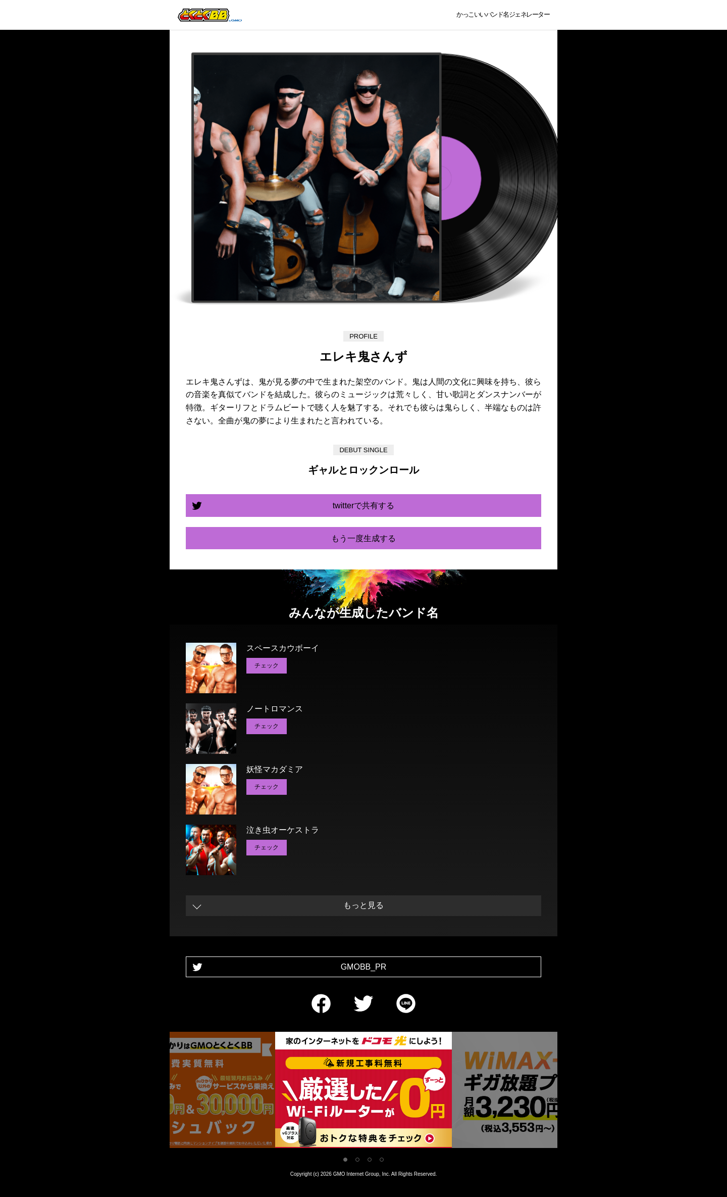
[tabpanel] (363, 1092)
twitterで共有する (364, 505)
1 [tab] (345, 1160)
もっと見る (363, 905)
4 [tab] (382, 1160)
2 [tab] (357, 1160)
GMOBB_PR (364, 967)
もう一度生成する (363, 538)
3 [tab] (370, 1160)
